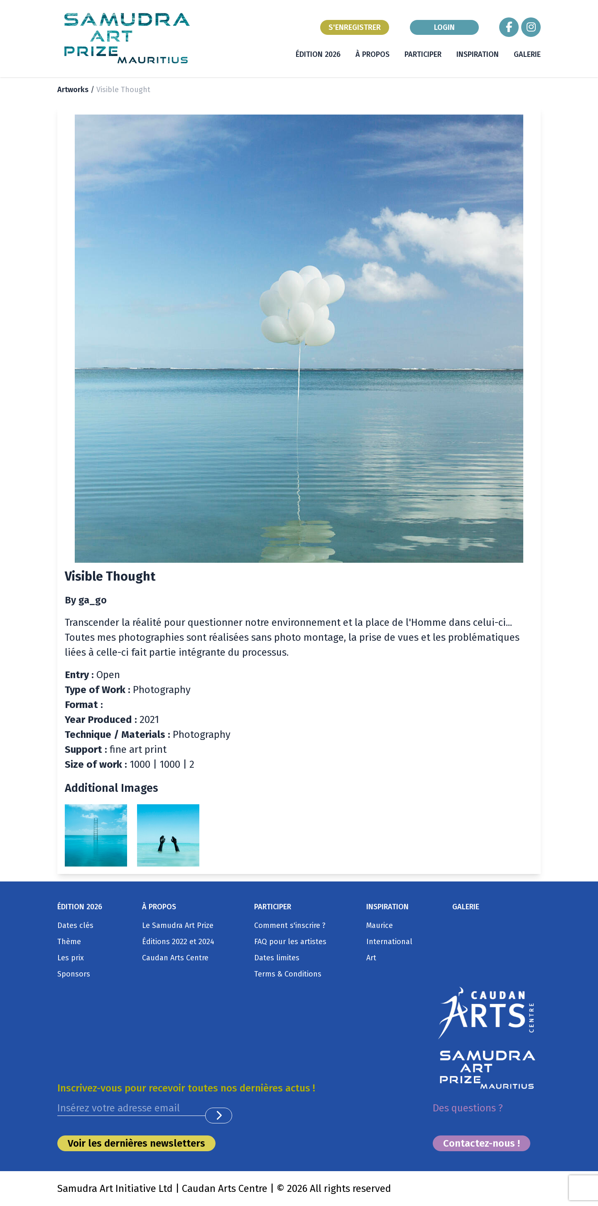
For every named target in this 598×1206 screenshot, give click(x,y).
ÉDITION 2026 (318, 54)
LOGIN (444, 27)
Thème (69, 941)
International (389, 941)
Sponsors (73, 974)
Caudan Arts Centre (175, 957)
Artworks (72, 89)
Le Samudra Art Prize (177, 925)
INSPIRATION (477, 54)
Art (371, 957)
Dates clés (75, 925)
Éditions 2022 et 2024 (178, 941)
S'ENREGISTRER (354, 27)
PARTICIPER (422, 54)
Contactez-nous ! (481, 1143)
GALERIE (527, 54)
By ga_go (86, 600)
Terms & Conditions (287, 974)
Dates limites (276, 957)
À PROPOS (372, 54)
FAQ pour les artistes (290, 941)
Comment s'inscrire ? (290, 925)
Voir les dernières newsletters (136, 1143)
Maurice (379, 925)
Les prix (70, 957)
